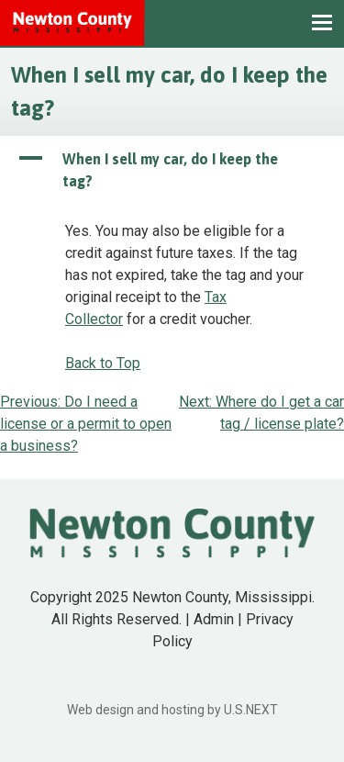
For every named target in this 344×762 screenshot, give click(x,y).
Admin (214, 619)
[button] (172, 169)
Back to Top (102, 363)
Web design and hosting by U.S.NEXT (172, 709)
